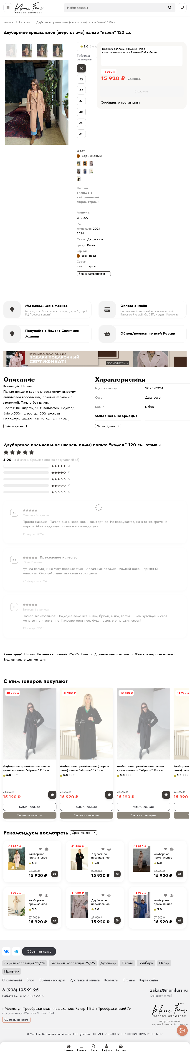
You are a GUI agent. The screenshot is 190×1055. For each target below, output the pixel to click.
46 (81, 101)
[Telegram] (16, 959)
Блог (30, 987)
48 (81, 111)
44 (81, 90)
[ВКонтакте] (6, 959)
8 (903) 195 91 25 (20, 997)
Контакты (111, 987)
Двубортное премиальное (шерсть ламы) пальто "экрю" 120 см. (43, 866)
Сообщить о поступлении (120, 102)
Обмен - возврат (52, 987)
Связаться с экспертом (32, 823)
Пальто (23, 22)
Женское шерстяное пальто (156, 654)
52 (81, 133)
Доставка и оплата (85, 987)
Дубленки (108, 970)
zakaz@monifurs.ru (169, 997)
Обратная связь (39, 958)
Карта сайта (148, 987)
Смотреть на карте (16, 1027)
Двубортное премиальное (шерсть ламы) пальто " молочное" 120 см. (43, 913)
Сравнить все (83, 840)
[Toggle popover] (182, 1030)
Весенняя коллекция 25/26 (58, 654)
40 (81, 68)
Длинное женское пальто (113, 654)
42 (81, 79)
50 (81, 122)
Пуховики (11, 978)
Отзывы (129, 987)
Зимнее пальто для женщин (24, 659)
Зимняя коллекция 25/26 (24, 970)
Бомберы (146, 970)
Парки (164, 970)
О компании (12, 987)
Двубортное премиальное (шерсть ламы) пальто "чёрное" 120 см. (105, 866)
